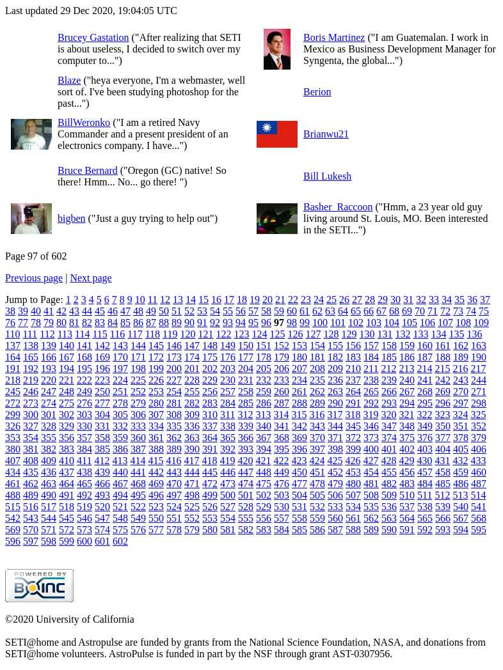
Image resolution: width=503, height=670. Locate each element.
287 (281, 403)
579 (192, 529)
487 (478, 483)
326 (12, 426)
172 (156, 357)
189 (460, 357)
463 (48, 483)
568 (478, 518)
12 (165, 299)
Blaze (69, 80)
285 (245, 403)
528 (245, 506)
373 (371, 437)
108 (463, 322)
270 (460, 391)
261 (299, 391)
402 (407, 449)
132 (402, 334)
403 (425, 449)
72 (445, 311)
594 (460, 529)
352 (478, 426)
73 (458, 311)
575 (120, 529)
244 (478, 380)
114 (82, 334)
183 (353, 357)
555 (245, 518)
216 (460, 368)
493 (102, 495)
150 (245, 345)
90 (189, 322)
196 (102, 368)
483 (407, 483)
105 (409, 322)
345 (353, 426)
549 (138, 518)
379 (478, 437)
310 (210, 414)
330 (84, 426)
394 (263, 449)
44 (87, 311)
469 (156, 483)
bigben (72, 218)
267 (407, 391)
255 (192, 391)
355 (48, 437)
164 (12, 357)
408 (30, 460)
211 (370, 368)
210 (353, 368)
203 (228, 368)
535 (371, 506)
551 (174, 518)
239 (389, 380)
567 (460, 518)
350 (443, 426)
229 (210, 380)
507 (353, 495)
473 (228, 483)
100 (320, 322)
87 (151, 322)
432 (460, 460)
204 (245, 368)
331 (102, 426)
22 (293, 299)
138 (30, 345)
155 (335, 345)
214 (424, 368)
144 (138, 345)
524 (174, 506)
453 (353, 472)
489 (30, 495)
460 (478, 472)
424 (316, 460)
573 (84, 529)
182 (335, 357)
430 (424, 460)
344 (335, 426)
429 (406, 460)
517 (48, 506)
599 (66, 541)
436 (48, 472)
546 (84, 518)
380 (12, 449)
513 (460, 495)
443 (174, 472)
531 (299, 506)
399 (353, 449)
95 (253, 322)
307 (156, 414)
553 (210, 518)
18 (242, 299)
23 (306, 299)
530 (281, 506)
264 (353, 391)
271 (478, 391)
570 (30, 529)
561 (353, 518)
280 (156, 403)
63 (330, 311)
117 (134, 334)
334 (156, 426)
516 (30, 506)
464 (66, 483)
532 (317, 506)
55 (228, 311)
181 (317, 357)
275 (66, 403)
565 (425, 518)
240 (407, 380)
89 (177, 322)
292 (371, 403)
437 (66, 472)
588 (353, 529)
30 (395, 299)
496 (156, 495)
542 (12, 518)
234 (299, 380)
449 (281, 472)
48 (138, 311)
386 (120, 449)
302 (66, 414)
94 (241, 322)
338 (228, 426)
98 (292, 322)
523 (156, 506)
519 (84, 506)
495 (138, 495)
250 (102, 391)
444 (192, 472)
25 (331, 299)
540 (460, 506)
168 (84, 357)
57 (253, 311)
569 (12, 529)
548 (120, 518)
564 (407, 518)
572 (66, 529)
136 (474, 334)
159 (407, 345)
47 (125, 311)
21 (280, 299)
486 (460, 483)
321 (406, 414)
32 (421, 299)
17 (229, 299)
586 (317, 529)
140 (66, 345)
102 (355, 322)
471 (192, 483)
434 (12, 472)
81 (74, 322)
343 (317, 426)
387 (138, 449)
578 (174, 529)
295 (425, 403)
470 (174, 483)
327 (30, 426)
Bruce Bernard (88, 170)
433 (478, 460)
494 (120, 495)
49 (151, 311)
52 (189, 311)
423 (299, 460)
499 (210, 495)
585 (299, 529)
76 (10, 322)
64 (343, 311)
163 (478, 345)
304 (102, 414)
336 (192, 426)
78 (36, 322)
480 (353, 483)
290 (335, 403)
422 (281, 460)
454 (371, 472)
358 (102, 437)
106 (427, 322)
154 (317, 345)
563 (389, 518)
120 (187, 334)
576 (138, 529)
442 (156, 472)
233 (281, 380)
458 (443, 472)
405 (460, 449)
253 (156, 391)
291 (353, 403)
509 (389, 495)
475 (263, 483)
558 (299, 518)
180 (299, 357)
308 (174, 414)
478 (317, 483)
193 (48, 368)
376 (425, 437)
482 (389, 483)
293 (389, 403)
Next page (90, 277)
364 (210, 437)
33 (434, 299)
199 (156, 368)
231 (245, 380)
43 (74, 311)
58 (266, 311)
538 (425, 506)
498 (192, 495)
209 (335, 368)
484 (425, 483)
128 (331, 334)
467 (120, 483)
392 (228, 449)
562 (371, 518)
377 (443, 437)
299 (12, 414)
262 (317, 391)
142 (102, 345)
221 (66, 380)
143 (120, 345)
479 (335, 483)
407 (12, 460)
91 (202, 322)
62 (317, 311)
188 (443, 357)
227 (174, 380)
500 (228, 495)
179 (281, 357)
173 (174, 357)
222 (84, 380)
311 (227, 414)
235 (317, 380)
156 (353, 345)
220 (48, 380)
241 (425, 380)
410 (66, 460)
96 (266, 322)
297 (460, 403)
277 (102, 403)
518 (66, 506)
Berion (317, 91)
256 (210, 391)
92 (215, 322)
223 (102, 380)
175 (210, 357)
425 (334, 460)
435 (30, 472)
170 (120, 357)
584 (281, 529)
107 (445, 322)
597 (30, 541)
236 (335, 380)
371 (335, 437)
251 (120, 391)
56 (241, 311)
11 (152, 299)
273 (30, 403)
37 (485, 299)
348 (407, 426)
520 (102, 506)
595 (478, 529)
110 (12, 334)
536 (389, 506)
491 (66, 495)
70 (420, 311)
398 (335, 449)
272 (12, 403)
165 (30, 357)
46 (113, 311)
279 (138, 403)
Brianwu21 (326, 134)
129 (348, 334)
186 (407, 357)
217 (478, 368)
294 (407, 403)
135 (456, 334)
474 (245, 483)
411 (84, 460)
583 (263, 529)
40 (36, 311)
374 (389, 437)
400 (371, 449)
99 (304, 322)
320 (388, 414)
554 (228, 518)
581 (228, 529)
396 (299, 449)
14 (191, 299)
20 (267, 299)
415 (155, 460)
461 (12, 483)
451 (317, 472)
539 (443, 506)
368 (281, 437)
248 (66, 391)
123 (241, 334)
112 (47, 334)
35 (459, 299)
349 (425, 426)
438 (84, 472)
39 (23, 311)
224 (120, 380)
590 (389, 529)
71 (432, 311)
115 (99, 334)
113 (65, 334)
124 (259, 334)
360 (138, 437)
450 (299, 472)
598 (48, 541)
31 (408, 299)
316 (316, 414)
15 (203, 299)
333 (138, 426)
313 (263, 414)
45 (100, 311)
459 (460, 472)
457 (425, 472)
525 (192, 506)
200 (174, 368)
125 (277, 334)
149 (228, 345)
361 (156, 437)
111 (29, 334)
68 (394, 311)
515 (12, 506)
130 (366, 334)
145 (156, 345)
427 (370, 460)
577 (156, 529)
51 (177, 311)
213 (406, 368)
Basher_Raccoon (337, 206)
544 (48, 518)
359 (120, 437)
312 (245, 414)
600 (84, 541)
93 (228, 322)
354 (30, 437)
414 (137, 460)
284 (228, 403)
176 (228, 357)
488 (12, 495)
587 (335, 529)
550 (156, 518)
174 (192, 357)
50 (164, 311)
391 (210, 449)
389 (174, 449)
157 (371, 345)
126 (295, 334)
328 (48, 426)
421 (263, 460)
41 (49, 311)
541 (478, 506)
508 (371, 495)
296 (443, 403)
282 (192, 403)
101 (338, 322)
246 (30, 391)
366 (245, 437)
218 (12, 380)
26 (344, 299)
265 (371, 391)
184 (371, 357)
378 (460, 437)
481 (371, 483)
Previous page (34, 277)
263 (335, 391)
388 (156, 449)
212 (388, 368)
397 (317, 449)
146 (174, 345)
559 (317, 518)
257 (228, 391)
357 (84, 437)
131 (384, 334)
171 (138, 357)
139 (48, 345)
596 (12, 541)
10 (140, 299)
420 (245, 460)
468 (138, 483)
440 (120, 472)
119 (170, 334)
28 (370, 299)
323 (442, 414)
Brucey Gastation (93, 37)
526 (210, 506)
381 (30, 449)
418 (209, 460)
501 (245, 495)
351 (460, 426)
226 (156, 380)
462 (30, 483)
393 (245, 449)
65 (356, 311)
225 (138, 380)
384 (84, 449)
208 (317, 368)
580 (210, 529)
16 (216, 299)
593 (443, 529)
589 (371, 529)
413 (119, 460)
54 (215, 311)
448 (263, 472)
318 (352, 414)
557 (281, 518)
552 (192, 518)
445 (210, 472)
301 (48, 414)
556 (263, 518)
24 (319, 299)
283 (210, 403)
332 (120, 426)
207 (299, 368)
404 (443, 449)
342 (299, 426)
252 (138, 391)
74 (471, 311)
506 (335, 495)
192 (30, 368)
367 (263, 437)
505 (317, 495)
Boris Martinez (334, 37)
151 (263, 345)
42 (61, 311)
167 (66, 357)
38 (10, 311)
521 (120, 506)
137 (12, 345)
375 (407, 437)
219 (30, 380)
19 (255, 299)
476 (281, 483)
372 (353, 437)
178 (263, 357)
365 (228, 437)
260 (281, 391)
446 (228, 472)
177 (245, 357)
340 (263, 426)
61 (304, 311)
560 (335, 518)
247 (48, 391)
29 (383, 299)
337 (210, 426)
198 (138, 368)
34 (447, 299)
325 (478, 414)
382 (48, 449)
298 (478, 403)
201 (192, 368)
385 (102, 449)
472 (210, 483)
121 (205, 334)
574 (102, 529)
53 (202, 311)
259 (263, 391)
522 (138, 506)
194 (66, 368)
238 (371, 380)
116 (117, 334)
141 (84, 345)
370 (317, 437)
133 (420, 334)
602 (120, 541)
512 (442, 495)
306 (138, 414)
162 (460, 345)
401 (389, 449)
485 (443, 483)
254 (174, 391)
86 (138, 322)
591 (407, 529)
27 (357, 299)
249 (84, 391)
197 (120, 368)
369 (299, 437)
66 (368, 311)
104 (391, 322)
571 (48, 529)
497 (174, 495)
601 (102, 541)
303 (84, 414)
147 (192, 345)
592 (425, 529)
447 (245, 472)
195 (84, 368)
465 (84, 483)
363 (192, 437)
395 (281, 449)
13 (178, 299)
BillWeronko (84, 122)
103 (373, 322)
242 (443, 380)
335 (174, 426)
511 (424, 495)
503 (281, 495)
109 (481, 322)
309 (192, 414)
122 (223, 334)
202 (210, 368)
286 (263, 403)
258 (245, 391)
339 (245, 426)
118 (152, 334)
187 (425, 357)
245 (12, 391)
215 (442, 368)
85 (125, 322)
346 (371, 426)
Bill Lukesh (327, 176)
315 (299, 414)
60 (292, 311)
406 (478, 449)
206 (281, 368)
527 (228, 506)
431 (442, 460)
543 (30, 518)
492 (84, 495)
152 (281, 345)
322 (424, 414)
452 (335, 472)
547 (102, 518)
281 (174, 403)
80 (61, 322)
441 (138, 472)
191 (12, 368)
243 (460, 380)
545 (66, 518)
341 (281, 426)
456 (407, 472)
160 (425, 345)
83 (100, 322)
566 (443, 518)
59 (279, 311)
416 (173, 460)
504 (299, 495)
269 (443, 391)
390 (192, 449)
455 (389, 472)
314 (281, 414)
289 (317, 403)
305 (120, 414)
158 (389, 345)
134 (438, 334)
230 (228, 380)
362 (174, 437)
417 (191, 460)
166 (48, 357)
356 (66, 437)
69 (407, 311)
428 (388, 460)
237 (353, 380)
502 (263, 495)
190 (478, 357)
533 (335, 506)
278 (120, 403)
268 (425, 391)
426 (352, 460)
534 (353, 506)
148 (210, 345)
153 (299, 345)
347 (389, 426)
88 (164, 322)
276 (84, 403)
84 (113, 322)
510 (407, 495)
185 (389, 357)
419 (227, 460)
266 (389, 391)
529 (263, 506)
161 (443, 345)
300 (30, 414)
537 (407, 506)
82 (87, 322)
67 (381, 311)
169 (102, 357)
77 (23, 322)
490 (48, 495)
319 (370, 414)
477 (299, 483)
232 (263, 380)
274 (48, 403)
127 (313, 334)
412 (101, 460)
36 (472, 299)
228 (192, 380)
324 (460, 414)
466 (102, 483)
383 (66, 449)
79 (49, 322)
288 (299, 403)
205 (263, 368)
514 (478, 495)
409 (48, 460)
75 (484, 311)
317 (334, 414)
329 (66, 426)
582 (245, 529)
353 (12, 437)
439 (102, 472)
